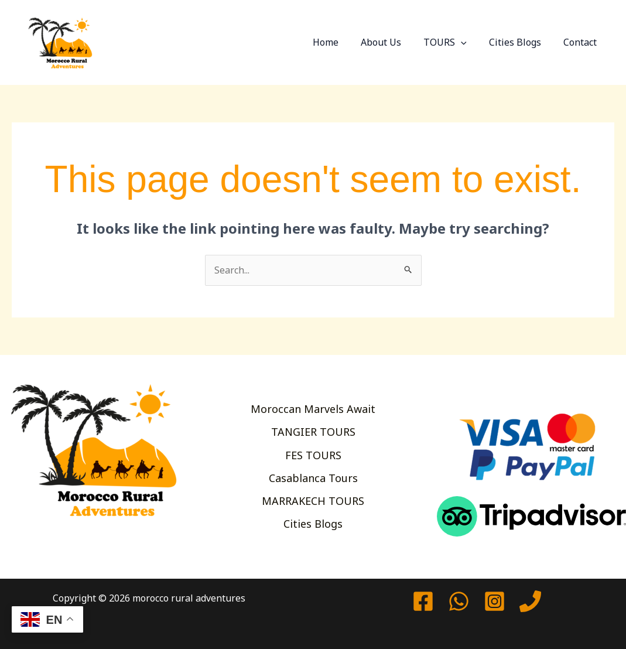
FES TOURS (313, 455)
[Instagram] (494, 601)
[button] (470, 42)
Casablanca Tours (313, 478)
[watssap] (459, 601)
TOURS (454, 42)
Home (341, 42)
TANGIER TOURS (313, 432)
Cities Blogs (520, 42)
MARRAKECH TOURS (313, 501)
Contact (581, 42)
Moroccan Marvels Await (313, 409)
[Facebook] (423, 601)
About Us (393, 42)
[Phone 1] (530, 601)
